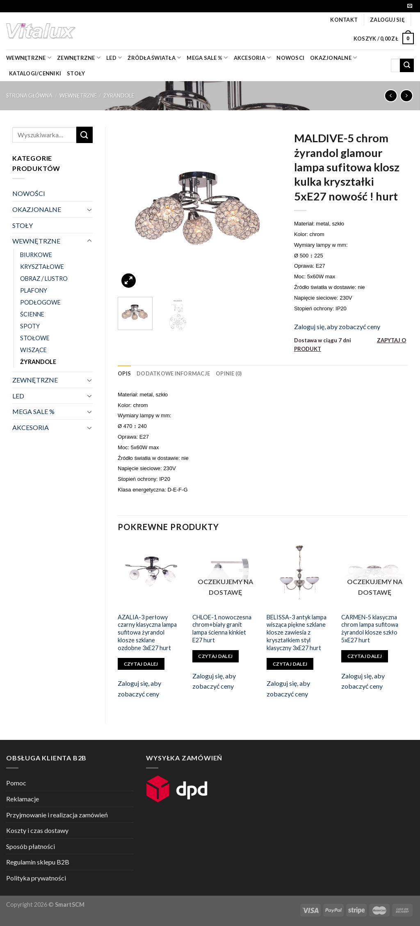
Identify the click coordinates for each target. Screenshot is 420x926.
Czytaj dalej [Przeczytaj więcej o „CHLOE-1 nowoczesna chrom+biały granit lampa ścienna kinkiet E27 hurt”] (215, 656)
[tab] (124, 373)
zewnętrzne (78, 57)
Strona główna (29, 95)
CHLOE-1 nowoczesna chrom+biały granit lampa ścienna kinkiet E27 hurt (221, 629)
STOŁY (22, 225)
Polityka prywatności (36, 878)
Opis (124, 373)
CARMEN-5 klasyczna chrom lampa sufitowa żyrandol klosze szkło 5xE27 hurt (369, 629)
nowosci (290, 58)
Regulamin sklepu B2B (37, 862)
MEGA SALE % (33, 411)
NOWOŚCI (28, 193)
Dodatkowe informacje (173, 373)
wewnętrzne (28, 57)
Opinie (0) (229, 373)
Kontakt (344, 19)
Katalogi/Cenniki (35, 73)
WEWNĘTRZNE (78, 95)
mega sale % (207, 57)
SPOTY (30, 326)
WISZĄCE (33, 349)
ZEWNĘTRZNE (35, 380)
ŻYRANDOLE (119, 95)
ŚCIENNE (32, 314)
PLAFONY (33, 290)
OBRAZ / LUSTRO (44, 278)
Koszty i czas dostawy (37, 830)
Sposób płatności (30, 846)
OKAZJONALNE (333, 57)
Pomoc (16, 783)
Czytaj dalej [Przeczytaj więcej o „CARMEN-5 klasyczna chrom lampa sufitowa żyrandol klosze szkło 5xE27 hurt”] (364, 656)
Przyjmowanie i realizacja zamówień (57, 815)
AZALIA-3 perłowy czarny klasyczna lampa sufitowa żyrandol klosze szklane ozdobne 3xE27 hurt (147, 632)
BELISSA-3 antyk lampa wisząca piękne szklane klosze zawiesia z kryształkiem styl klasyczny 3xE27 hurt (296, 632)
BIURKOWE (36, 254)
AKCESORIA (30, 427)
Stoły (76, 73)
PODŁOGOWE (40, 302)
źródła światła (154, 57)
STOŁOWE (35, 337)
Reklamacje (22, 799)
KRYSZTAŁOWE (42, 266)
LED (114, 57)
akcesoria (252, 57)
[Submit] (407, 66)
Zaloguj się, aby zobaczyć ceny (337, 326)
